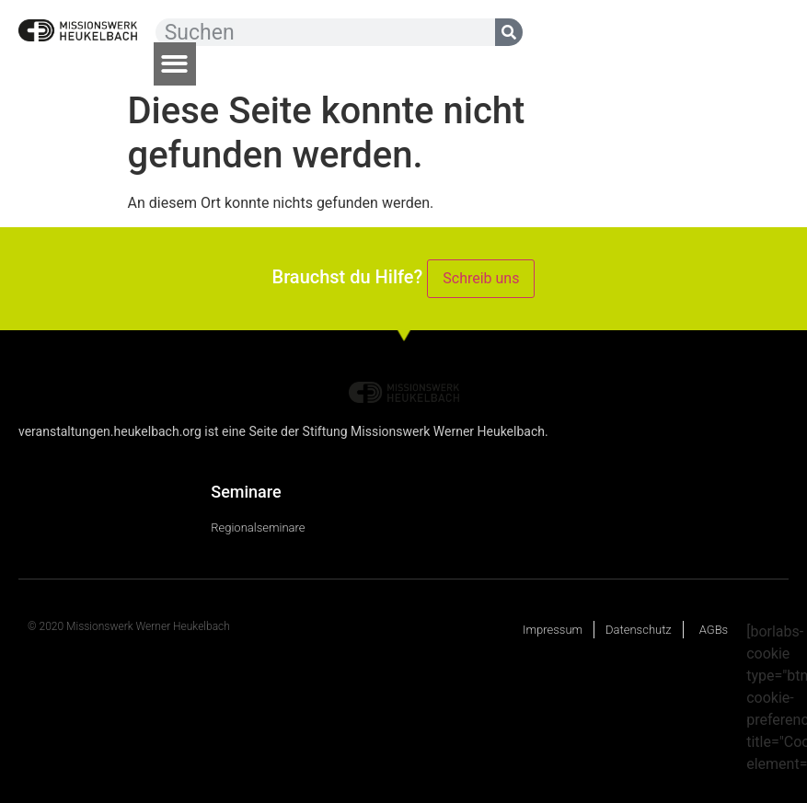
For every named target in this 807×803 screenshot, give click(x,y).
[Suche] (509, 32)
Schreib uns (481, 278)
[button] (175, 64)
